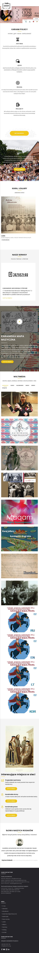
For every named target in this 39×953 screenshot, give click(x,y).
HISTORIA (19, 44)
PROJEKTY (19, 109)
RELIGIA (19, 87)
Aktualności (5, 911)
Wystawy (4, 927)
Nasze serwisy (6, 919)
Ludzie (4, 922)
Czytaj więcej (5, 240)
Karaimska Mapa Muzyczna (9, 914)
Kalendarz (5, 908)
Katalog (4, 930)
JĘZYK (19, 65)
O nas (3, 906)
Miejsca (4, 924)
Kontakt (4, 932)
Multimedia (5, 916)
